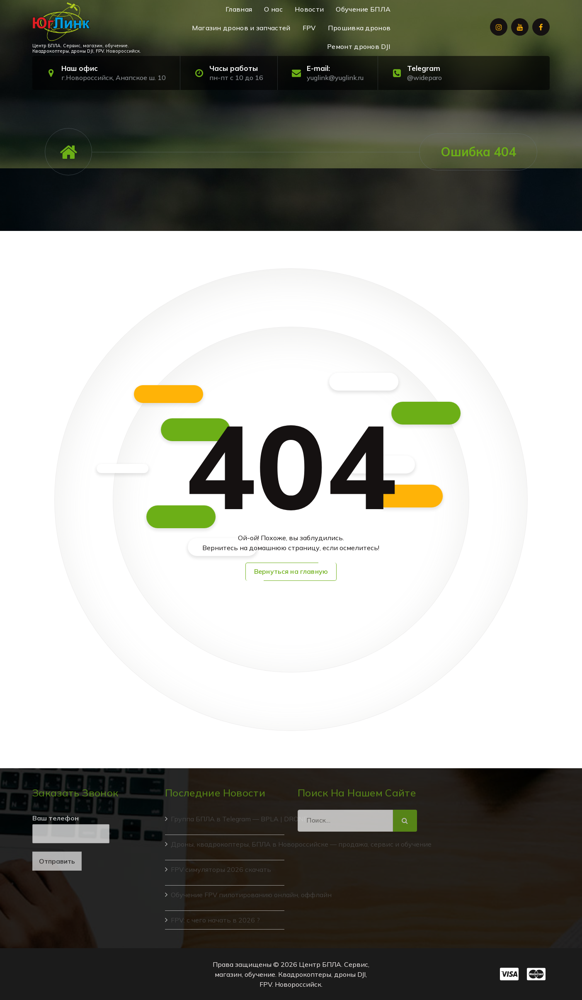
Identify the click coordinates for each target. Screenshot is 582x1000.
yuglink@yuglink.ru (335, 77)
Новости (309, 9)
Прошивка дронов (359, 28)
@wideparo (424, 77)
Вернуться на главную (291, 571)
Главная (239, 9)
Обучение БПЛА (363, 9)
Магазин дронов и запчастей (241, 28)
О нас (273, 9)
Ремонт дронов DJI (358, 46)
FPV (309, 28)
